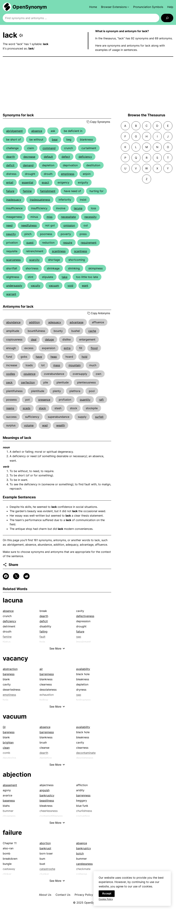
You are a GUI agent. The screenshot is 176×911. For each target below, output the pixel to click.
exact (45, 182)
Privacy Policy (84, 894)
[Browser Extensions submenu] (115, 7)
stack (42, 408)
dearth (10, 156)
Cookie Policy (106, 901)
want (85, 285)
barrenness (47, 674)
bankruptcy (47, 795)
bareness (8, 674)
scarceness (13, 259)
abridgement (14, 131)
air (41, 669)
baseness (9, 800)
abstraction (10, 669)
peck (9, 382)
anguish (45, 790)
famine (27, 191)
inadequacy (13, 199)
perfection (28, 382)
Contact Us (63, 894)
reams (10, 408)
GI (4, 727)
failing (43, 631)
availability (83, 669)
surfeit (99, 416)
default (48, 156)
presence (44, 399)
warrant (11, 294)
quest (30, 242)
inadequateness (40, 199)
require (67, 242)
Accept (106, 896)
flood (94, 348)
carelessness (84, 863)
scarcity (34, 259)
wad (45, 425)
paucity (11, 234)
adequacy (54, 322)
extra (67, 348)
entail (9, 182)
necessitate (68, 217)
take (64, 277)
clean (6, 747)
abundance (13, 322)
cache (92, 331)
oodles (10, 374)
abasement (10, 785)
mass (56, 365)
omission (69, 225)
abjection (17, 774)
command (49, 148)
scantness (80, 251)
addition (34, 322)
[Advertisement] (88, 85)
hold (84, 356)
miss (49, 217)
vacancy (15, 658)
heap (54, 356)
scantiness (58, 251)
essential (27, 182)
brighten (8, 742)
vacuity (35, 285)
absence (36, 131)
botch (80, 853)
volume (29, 425)
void (70, 285)
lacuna (78, 208)
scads (26, 408)
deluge (49, 339)
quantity (85, 399)
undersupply (14, 285)
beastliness (47, 800)
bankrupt (45, 848)
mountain (75, 365)
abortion (45, 843)
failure (10, 191)
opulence (29, 374)
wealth (60, 425)
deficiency (85, 156)
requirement (88, 242)
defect (66, 156)
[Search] (167, 18)
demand (28, 165)
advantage (76, 322)
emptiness (67, 174)
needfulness (29, 225)
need (9, 225)
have (39, 356)
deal (33, 339)
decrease (29, 156)
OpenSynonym (30, 7)
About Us (45, 894)
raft (101, 399)
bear (55, 139)
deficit (10, 165)
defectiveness (85, 616)
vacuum (54, 285)
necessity (90, 217)
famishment (47, 191)
